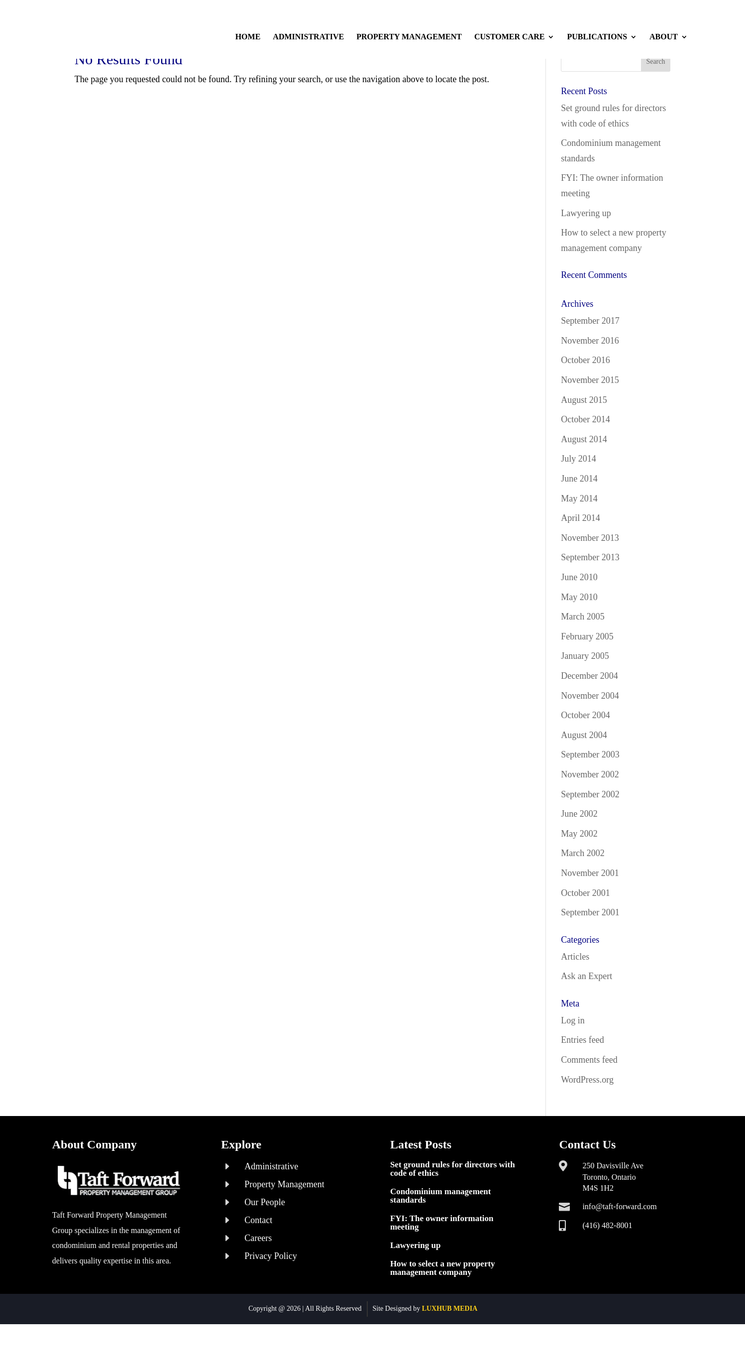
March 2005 (582, 652)
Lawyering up (586, 249)
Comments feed (589, 1096)
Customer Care (509, 37)
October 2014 (585, 455)
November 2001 (590, 909)
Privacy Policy (270, 1292)
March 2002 (582, 889)
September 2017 (590, 357)
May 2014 (579, 534)
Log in (573, 1056)
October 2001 (585, 929)
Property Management (409, 37)
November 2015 (590, 416)
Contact (258, 1256)
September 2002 (590, 830)
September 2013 (590, 593)
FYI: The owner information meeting (442, 1258)
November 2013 (590, 574)
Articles (575, 992)
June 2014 (579, 514)
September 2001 (590, 948)
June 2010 (579, 613)
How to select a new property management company (442, 1304)
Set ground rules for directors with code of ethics (452, 1205)
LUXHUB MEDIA (450, 1344)
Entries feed (582, 1076)
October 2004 (585, 751)
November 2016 (590, 376)
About (663, 37)
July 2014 (578, 495)
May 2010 (579, 633)
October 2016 (585, 396)
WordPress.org (587, 1116)
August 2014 (584, 475)
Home (248, 37)
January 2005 (585, 692)
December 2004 (589, 712)
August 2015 (584, 436)
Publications (597, 37)
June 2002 (579, 850)
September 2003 (590, 790)
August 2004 (584, 771)
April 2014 (580, 554)
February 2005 (587, 672)
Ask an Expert (586, 1012)
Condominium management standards (440, 1232)
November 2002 (590, 810)
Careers (258, 1274)
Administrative (308, 37)
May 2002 (579, 869)
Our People (264, 1238)
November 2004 (590, 732)
